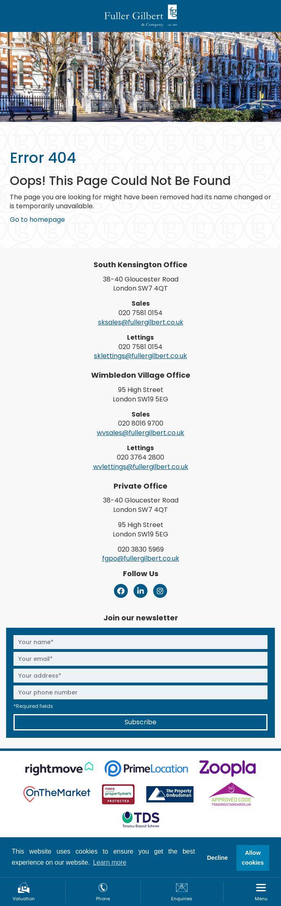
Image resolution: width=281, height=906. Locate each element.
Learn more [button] (110, 862)
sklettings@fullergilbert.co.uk (140, 356)
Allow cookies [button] (253, 858)
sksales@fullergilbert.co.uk (140, 322)
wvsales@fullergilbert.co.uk (140, 432)
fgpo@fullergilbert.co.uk (140, 558)
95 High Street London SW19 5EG (140, 394)
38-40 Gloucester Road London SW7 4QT (140, 284)
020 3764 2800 (140, 457)
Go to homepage (37, 219)
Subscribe (140, 722)
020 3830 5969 (141, 549)
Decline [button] (217, 857)
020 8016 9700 (140, 423)
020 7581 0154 (140, 313)
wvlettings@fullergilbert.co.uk (140, 466)
